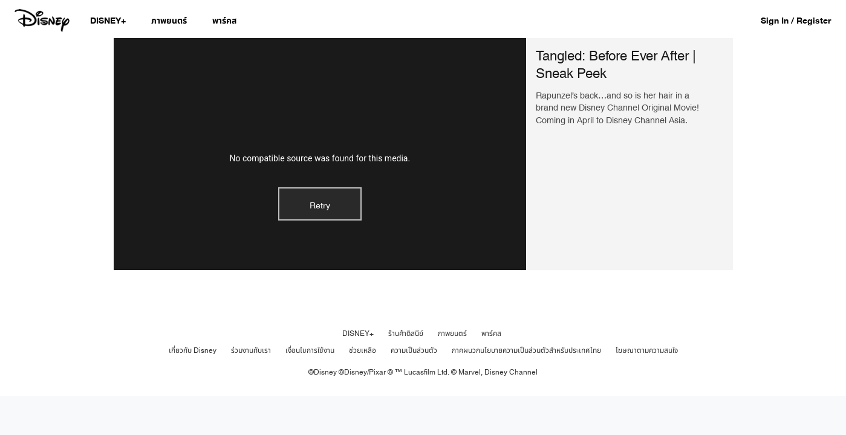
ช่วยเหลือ (362, 350)
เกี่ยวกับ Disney (192, 350)
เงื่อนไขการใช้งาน (309, 350)
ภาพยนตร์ (452, 333)
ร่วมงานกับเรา (251, 350)
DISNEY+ (358, 333)
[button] (802, 20)
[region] (320, 154)
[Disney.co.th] (43, 20)
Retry (320, 205)
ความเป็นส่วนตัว (414, 350)
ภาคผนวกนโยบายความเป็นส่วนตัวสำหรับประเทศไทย (526, 350)
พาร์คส (491, 333)
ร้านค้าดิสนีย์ (405, 333)
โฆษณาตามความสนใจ (647, 350)
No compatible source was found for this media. (319, 158)
